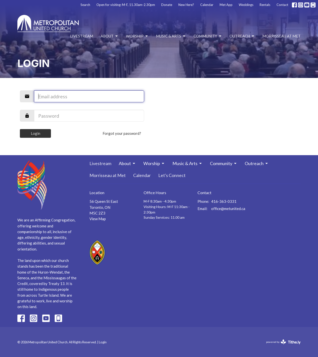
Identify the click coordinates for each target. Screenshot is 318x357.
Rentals (265, 5)
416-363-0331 (224, 201)
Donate (166, 5)
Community (208, 36)
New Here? (186, 5)
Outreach (242, 36)
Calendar (206, 5)
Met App (226, 5)
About (110, 36)
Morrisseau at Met (281, 36)
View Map (97, 218)
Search (85, 5)
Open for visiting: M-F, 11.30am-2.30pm (125, 5)
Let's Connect (172, 175)
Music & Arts (171, 36)
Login (35, 133)
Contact (282, 5)
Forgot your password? (122, 133)
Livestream (81, 36)
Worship (137, 36)
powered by (283, 342)
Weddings (246, 5)
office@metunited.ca (228, 208)
